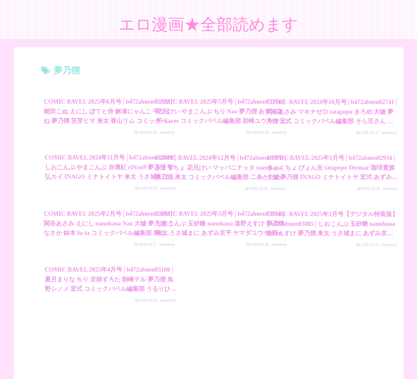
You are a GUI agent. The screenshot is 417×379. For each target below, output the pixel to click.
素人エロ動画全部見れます (295, 358)
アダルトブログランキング (176, 358)
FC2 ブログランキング (235, 358)
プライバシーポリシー (117, 358)
